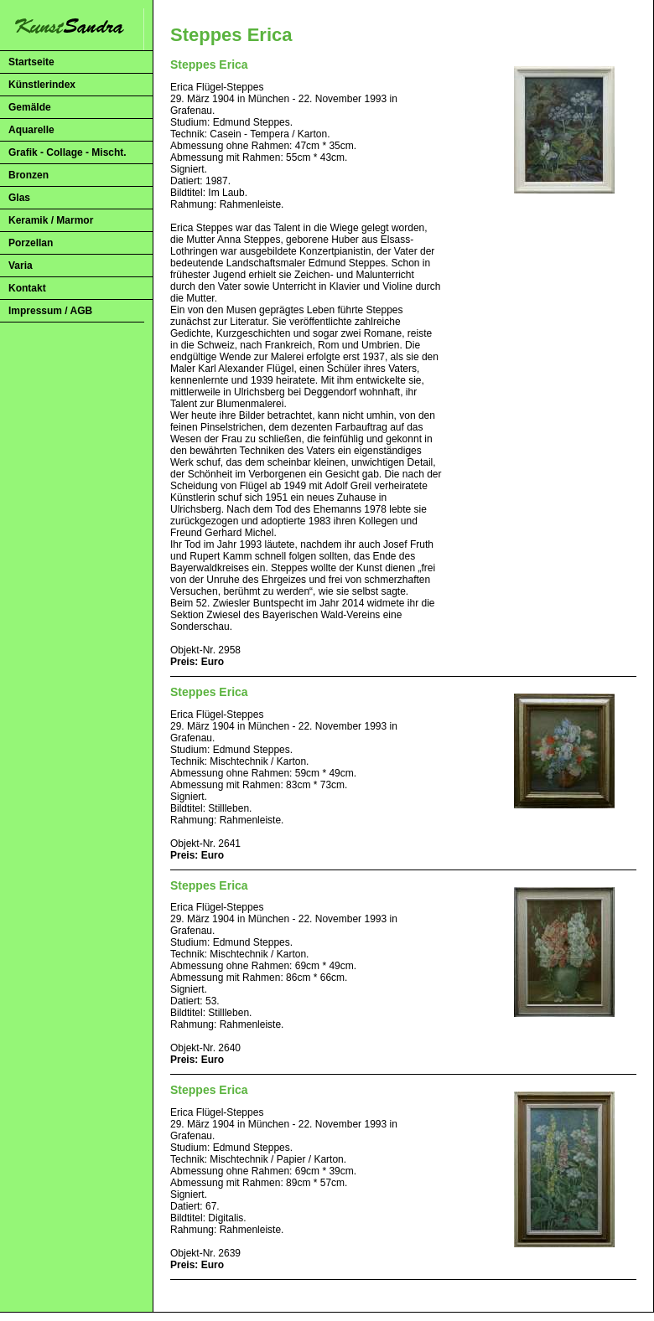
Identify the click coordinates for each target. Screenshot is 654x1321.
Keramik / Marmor (50, 220)
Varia (20, 265)
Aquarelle (31, 130)
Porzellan (30, 243)
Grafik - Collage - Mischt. (67, 152)
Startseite (31, 62)
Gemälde (29, 107)
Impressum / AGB (50, 311)
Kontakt (27, 288)
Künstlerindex (41, 84)
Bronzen (28, 175)
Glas (19, 198)
